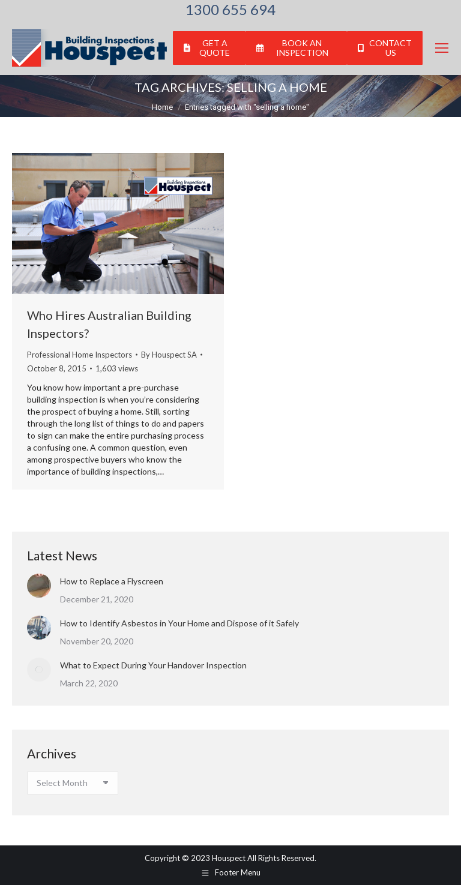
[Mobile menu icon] (442, 48)
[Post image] (39, 586)
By (169, 354)
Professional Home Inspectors (79, 354)
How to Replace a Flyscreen (111, 581)
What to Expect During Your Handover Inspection (153, 665)
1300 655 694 (230, 9)
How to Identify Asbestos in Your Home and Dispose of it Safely (179, 623)
